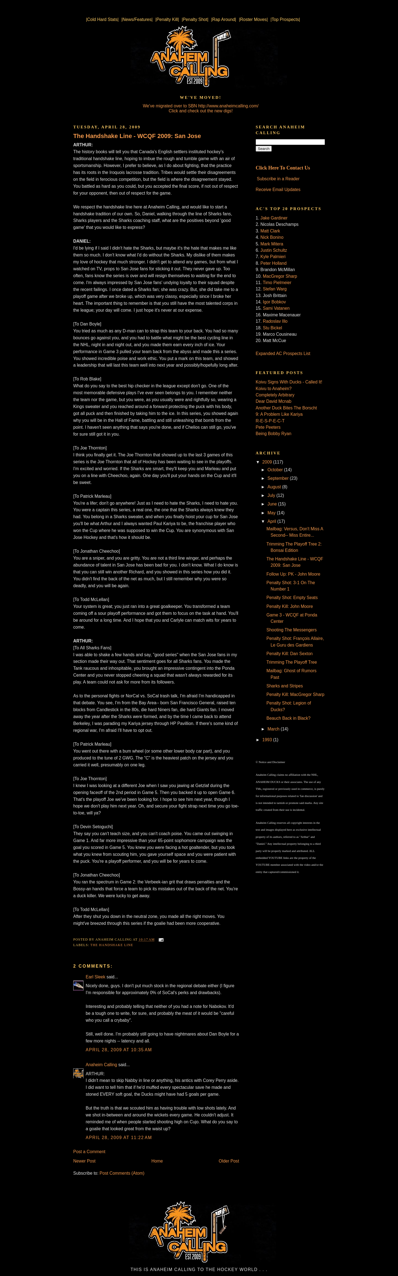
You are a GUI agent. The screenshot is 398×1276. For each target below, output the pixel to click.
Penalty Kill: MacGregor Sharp (295, 694)
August (275, 487)
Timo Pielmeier (277, 282)
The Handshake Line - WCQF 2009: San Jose (137, 136)
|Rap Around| (223, 19)
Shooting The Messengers (291, 630)
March (274, 729)
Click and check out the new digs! (200, 110)
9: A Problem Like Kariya (279, 414)
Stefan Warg (275, 289)
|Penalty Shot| (195, 19)
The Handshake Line (111, 945)
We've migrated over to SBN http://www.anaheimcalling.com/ (201, 106)
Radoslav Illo (275, 321)
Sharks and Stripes (284, 686)
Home (157, 1161)
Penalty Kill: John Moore (289, 606)
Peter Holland (273, 263)
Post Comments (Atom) (122, 1173)
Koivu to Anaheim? (274, 388)
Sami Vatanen (276, 308)
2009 (267, 462)
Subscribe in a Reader (278, 178)
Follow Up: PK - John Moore (293, 574)
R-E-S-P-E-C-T (270, 421)
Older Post (229, 1161)
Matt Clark (270, 231)
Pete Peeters (268, 427)
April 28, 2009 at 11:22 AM (119, 1137)
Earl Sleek (95, 977)
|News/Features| (137, 19)
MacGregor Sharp (280, 276)
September (279, 478)
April (272, 521)
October (276, 469)
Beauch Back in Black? (288, 718)
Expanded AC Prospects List (283, 353)
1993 (267, 739)
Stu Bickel (272, 327)
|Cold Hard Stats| (102, 19)
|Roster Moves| (253, 19)
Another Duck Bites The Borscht (286, 408)
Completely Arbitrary (275, 395)
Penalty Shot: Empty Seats (292, 597)
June (273, 504)
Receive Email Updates (278, 189)
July (272, 495)
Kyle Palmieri (273, 256)
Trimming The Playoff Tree (291, 662)
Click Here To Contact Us (283, 168)
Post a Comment (89, 1151)
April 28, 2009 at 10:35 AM (119, 1049)
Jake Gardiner (273, 218)
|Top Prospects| (285, 19)
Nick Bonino (271, 237)
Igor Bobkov (274, 302)
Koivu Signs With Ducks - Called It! (289, 382)
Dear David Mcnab (273, 401)
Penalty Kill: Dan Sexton (289, 653)
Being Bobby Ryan (273, 433)
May (272, 512)
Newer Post (84, 1161)
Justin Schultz (273, 250)
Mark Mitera (271, 244)
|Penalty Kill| (167, 19)
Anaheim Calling (101, 1064)
